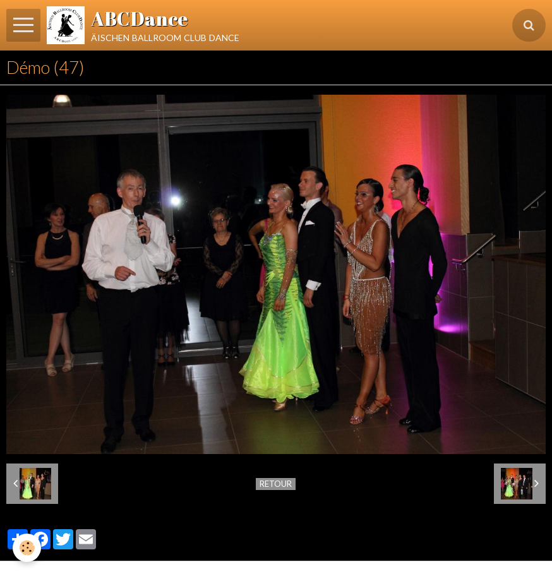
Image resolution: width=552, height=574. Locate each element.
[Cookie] (27, 548)
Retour (276, 484)
